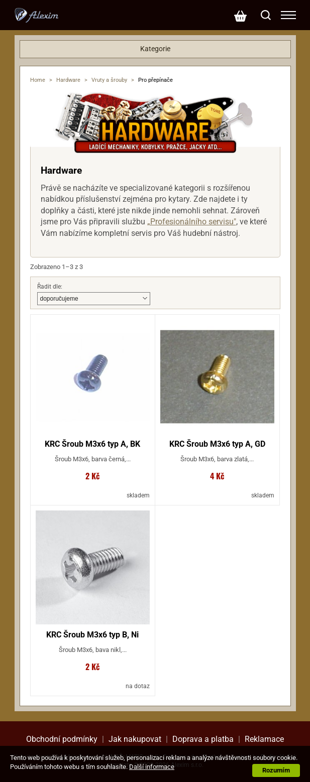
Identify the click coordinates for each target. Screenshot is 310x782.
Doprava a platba (203, 739)
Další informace (151, 766)
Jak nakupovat (135, 739)
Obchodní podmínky (61, 739)
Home (37, 80)
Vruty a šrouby (109, 80)
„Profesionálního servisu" (191, 221)
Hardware (68, 80)
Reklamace (264, 739)
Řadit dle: (49, 286)
